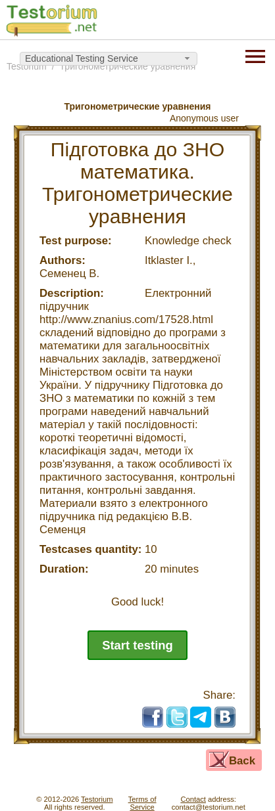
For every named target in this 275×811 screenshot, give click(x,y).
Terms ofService (142, 803)
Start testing (137, 645)
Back (242, 761)
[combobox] (108, 59)
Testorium (97, 799)
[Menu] (255, 55)
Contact (193, 799)
